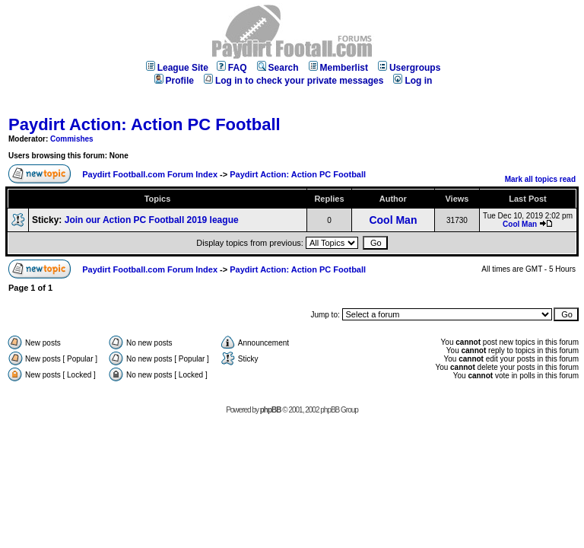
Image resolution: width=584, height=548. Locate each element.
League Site (177, 67)
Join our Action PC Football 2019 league (152, 220)
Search (278, 67)
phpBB (270, 410)
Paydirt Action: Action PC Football (144, 124)
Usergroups (409, 67)
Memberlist (338, 67)
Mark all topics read (540, 179)
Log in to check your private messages (293, 80)
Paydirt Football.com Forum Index (149, 174)
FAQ (232, 67)
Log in (412, 80)
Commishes (72, 139)
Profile (174, 80)
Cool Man (393, 220)
